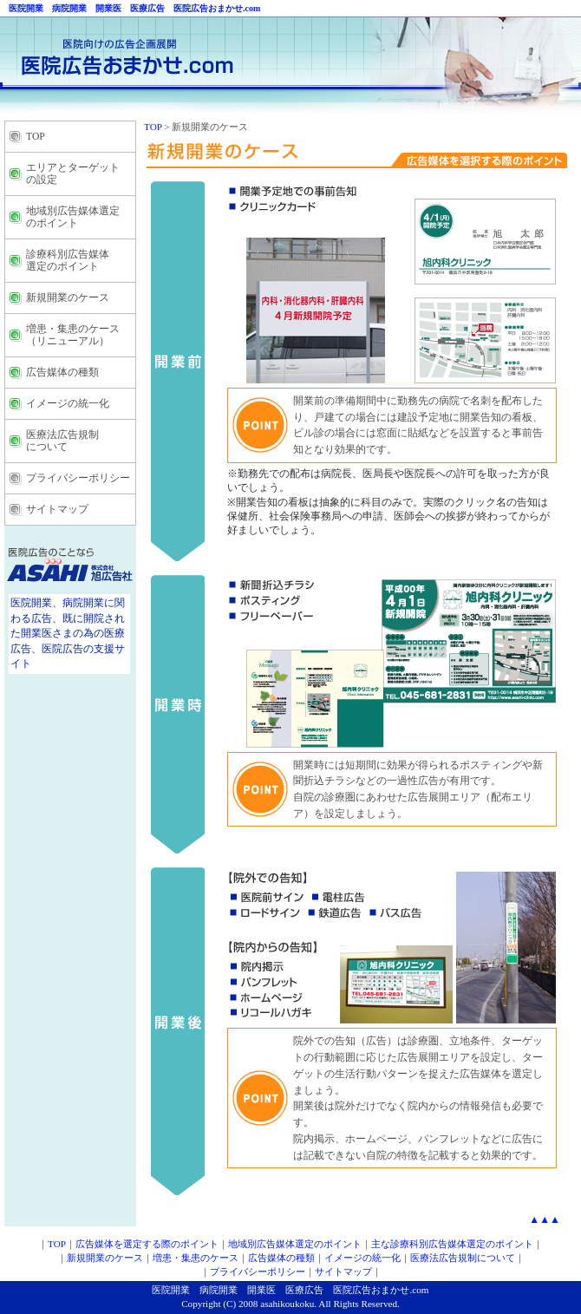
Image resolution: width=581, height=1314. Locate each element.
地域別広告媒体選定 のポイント (73, 217)
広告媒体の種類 (62, 372)
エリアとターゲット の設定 (73, 174)
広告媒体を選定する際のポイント (147, 1244)
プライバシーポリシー (78, 478)
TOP (35, 136)
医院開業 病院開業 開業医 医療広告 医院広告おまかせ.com (130, 8)
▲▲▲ (544, 1219)
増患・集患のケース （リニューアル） (73, 335)
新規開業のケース (67, 298)
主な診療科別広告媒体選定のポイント (452, 1244)
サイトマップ (57, 509)
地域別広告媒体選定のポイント (295, 1244)
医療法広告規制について (462, 1257)
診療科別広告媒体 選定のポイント (67, 260)
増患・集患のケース (195, 1257)
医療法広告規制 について (62, 441)
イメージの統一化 (67, 403)
